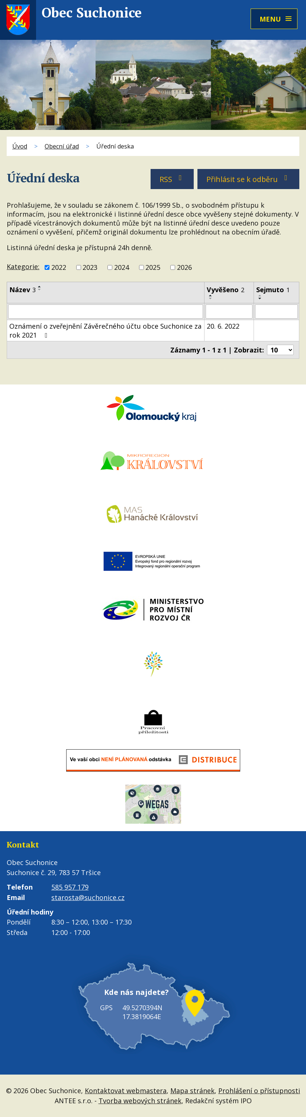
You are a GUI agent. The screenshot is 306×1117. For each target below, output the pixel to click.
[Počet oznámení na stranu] (280, 350)
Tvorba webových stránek (140, 1100)
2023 (90, 267)
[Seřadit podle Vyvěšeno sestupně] (211, 298)
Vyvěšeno (225, 289)
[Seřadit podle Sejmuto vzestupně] (260, 295)
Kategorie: (23, 266)
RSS (172, 179)
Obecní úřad (62, 146)
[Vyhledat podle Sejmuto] (276, 311)
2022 (58, 267)
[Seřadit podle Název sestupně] (40, 289)
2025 (152, 267)
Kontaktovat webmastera (126, 1090)
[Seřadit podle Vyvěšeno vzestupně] (211, 295)
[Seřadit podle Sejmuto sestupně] (260, 298)
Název (22, 289)
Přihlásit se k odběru (248, 179)
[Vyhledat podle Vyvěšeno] (229, 311)
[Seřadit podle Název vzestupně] (40, 286)
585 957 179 (69, 887)
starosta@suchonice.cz (88, 897)
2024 (121, 267)
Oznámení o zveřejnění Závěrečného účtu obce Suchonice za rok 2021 (105, 330)
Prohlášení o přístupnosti (259, 1090)
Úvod (19, 146)
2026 (184, 267)
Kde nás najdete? (136, 992)
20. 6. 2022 (223, 326)
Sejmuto (273, 289)
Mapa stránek (192, 1090)
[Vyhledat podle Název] (105, 311)
